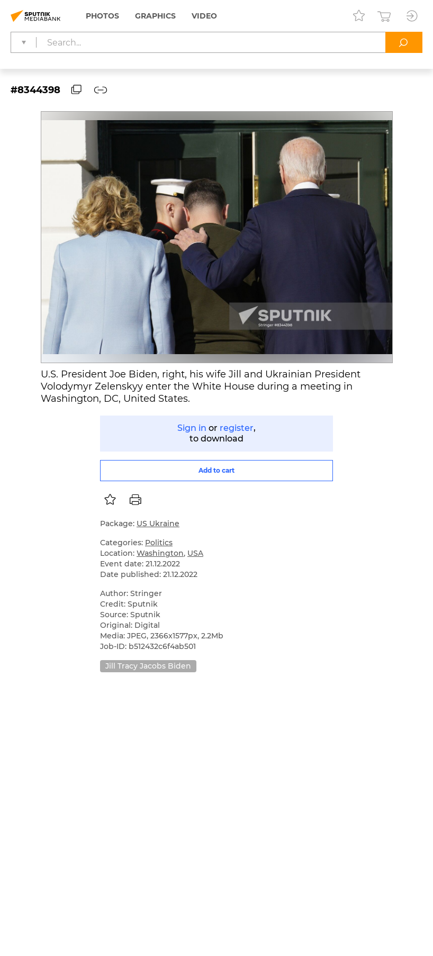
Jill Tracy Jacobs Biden (148, 666)
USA (195, 553)
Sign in (191, 428)
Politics (159, 542)
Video (204, 16)
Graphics (155, 16)
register (237, 428)
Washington (160, 553)
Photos (102, 16)
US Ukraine (158, 523)
